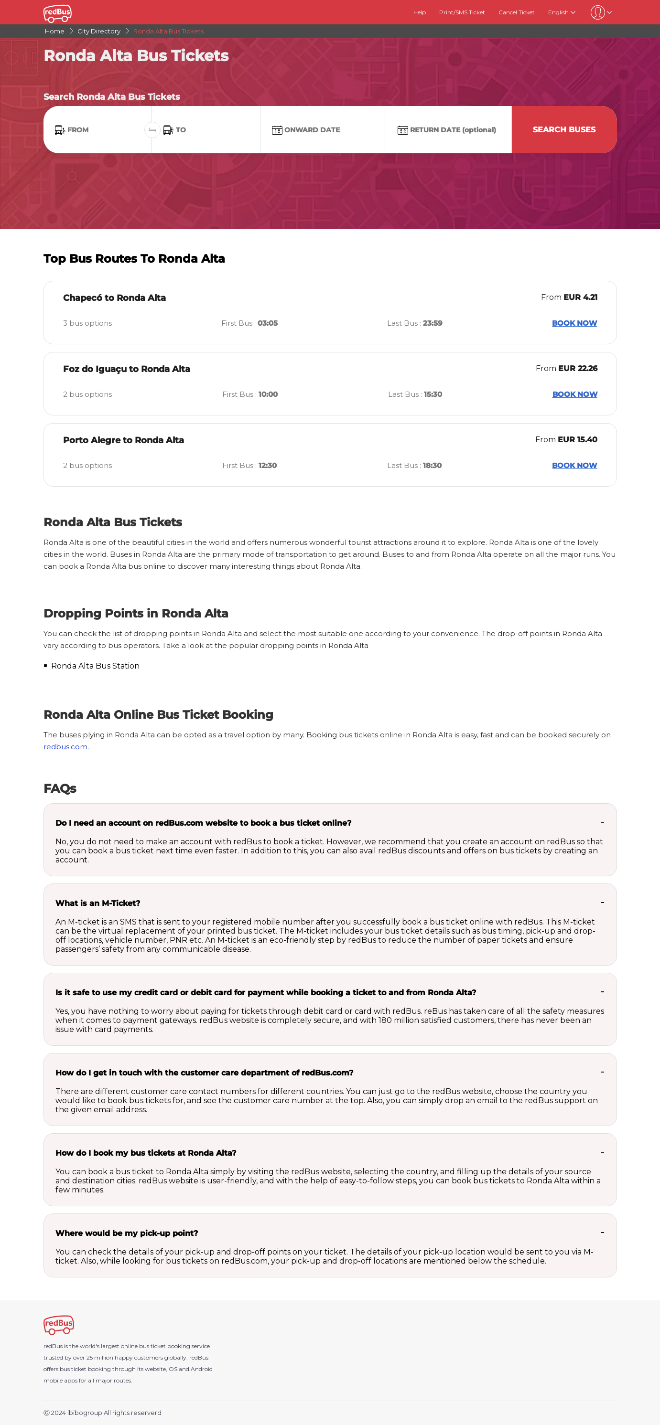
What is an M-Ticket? (97, 903)
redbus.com (65, 746)
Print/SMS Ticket (462, 12)
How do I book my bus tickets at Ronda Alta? (145, 1153)
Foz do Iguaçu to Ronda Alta (126, 369)
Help (419, 12)
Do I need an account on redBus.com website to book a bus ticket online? (203, 823)
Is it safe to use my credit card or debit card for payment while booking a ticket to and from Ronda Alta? (265, 992)
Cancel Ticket (516, 12)
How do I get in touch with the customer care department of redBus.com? (204, 1072)
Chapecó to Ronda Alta (114, 298)
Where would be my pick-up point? (126, 1233)
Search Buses (564, 129)
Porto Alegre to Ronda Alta (123, 440)
